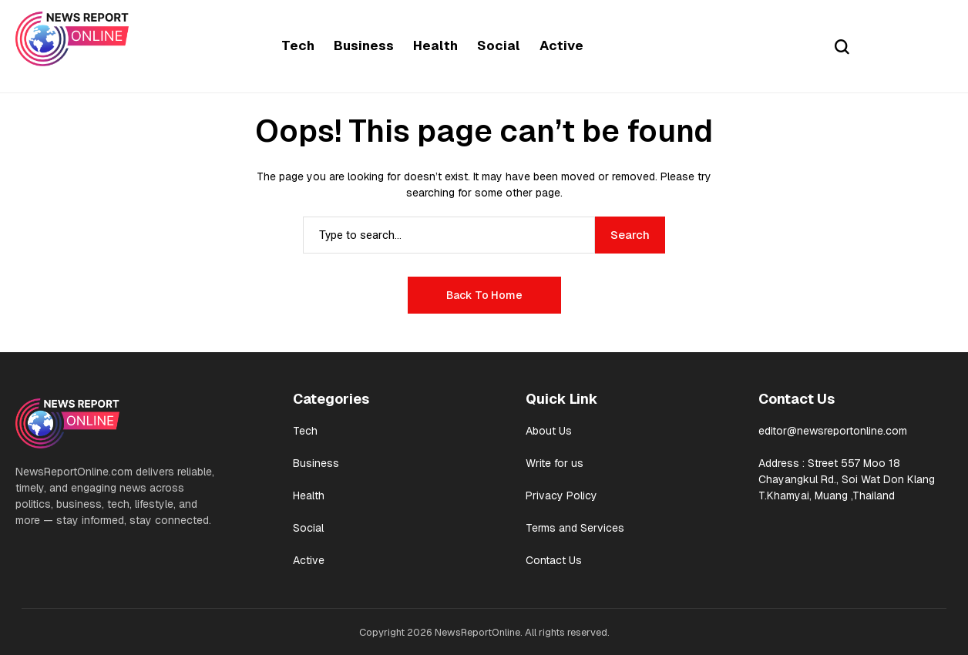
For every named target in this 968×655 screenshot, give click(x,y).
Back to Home (484, 295)
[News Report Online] (72, 39)
